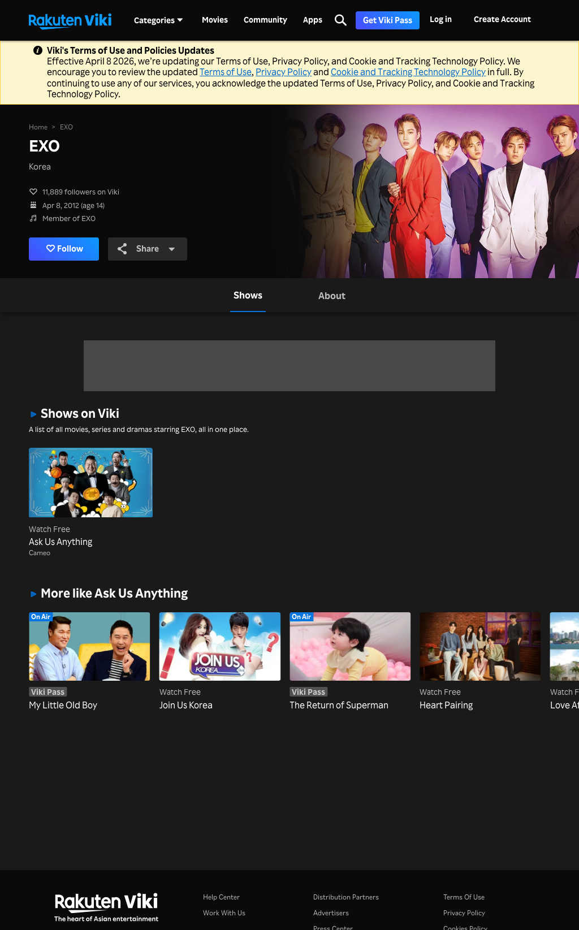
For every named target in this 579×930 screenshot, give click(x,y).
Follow (64, 249)
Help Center (221, 897)
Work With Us (224, 913)
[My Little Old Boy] (89, 662)
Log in (441, 19)
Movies (215, 19)
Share (147, 248)
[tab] (248, 295)
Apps (312, 19)
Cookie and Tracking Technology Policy (408, 71)
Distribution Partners (346, 897)
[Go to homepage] (70, 20)
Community (265, 19)
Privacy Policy (284, 71)
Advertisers (331, 913)
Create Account (502, 19)
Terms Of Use (464, 897)
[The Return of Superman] (350, 662)
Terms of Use (226, 71)
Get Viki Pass (387, 20)
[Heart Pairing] (480, 662)
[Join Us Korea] (219, 662)
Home (38, 126)
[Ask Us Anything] (90, 498)
